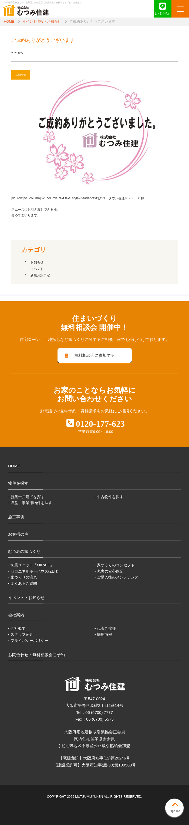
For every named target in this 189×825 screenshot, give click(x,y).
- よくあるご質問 (22, 583)
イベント (37, 269)
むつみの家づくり (24, 551)
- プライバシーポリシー (28, 640)
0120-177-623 (100, 424)
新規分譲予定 (40, 275)
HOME (9, 21)
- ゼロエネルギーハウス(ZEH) (33, 571)
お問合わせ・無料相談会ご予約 (36, 654)
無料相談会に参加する (89, 355)
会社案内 (16, 614)
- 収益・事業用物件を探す (30, 503)
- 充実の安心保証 (108, 571)
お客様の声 (18, 534)
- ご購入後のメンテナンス (116, 577)
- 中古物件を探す (108, 497)
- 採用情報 (103, 634)
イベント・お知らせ (26, 597)
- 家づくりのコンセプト (114, 565)
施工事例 (16, 517)
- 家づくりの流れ (22, 577)
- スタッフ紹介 (20, 634)
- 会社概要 (17, 628)
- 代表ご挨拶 (105, 628)
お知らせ (37, 262)
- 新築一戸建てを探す (26, 497)
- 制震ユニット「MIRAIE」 (31, 565)
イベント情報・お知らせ (41, 21)
